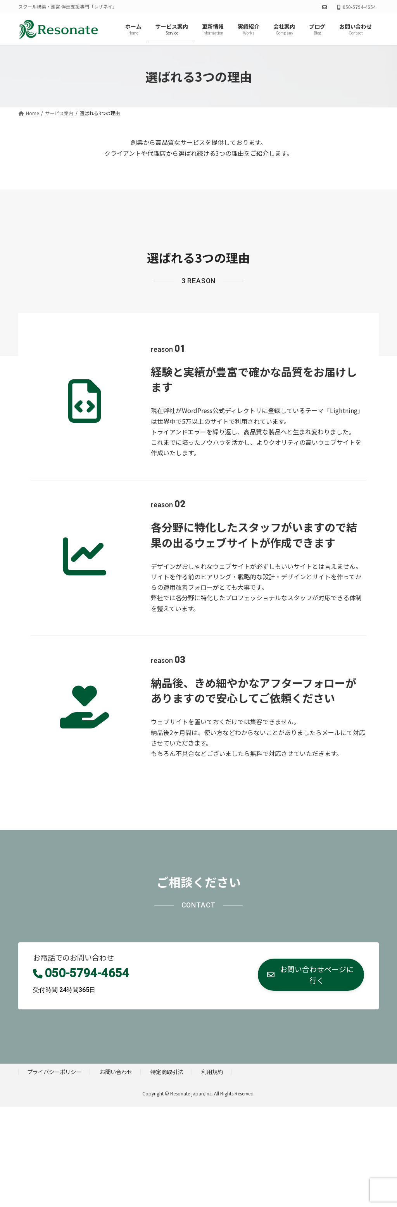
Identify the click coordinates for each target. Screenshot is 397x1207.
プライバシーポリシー (54, 1072)
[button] (311, 975)
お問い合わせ (116, 1072)
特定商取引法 (166, 1072)
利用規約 (212, 1072)
